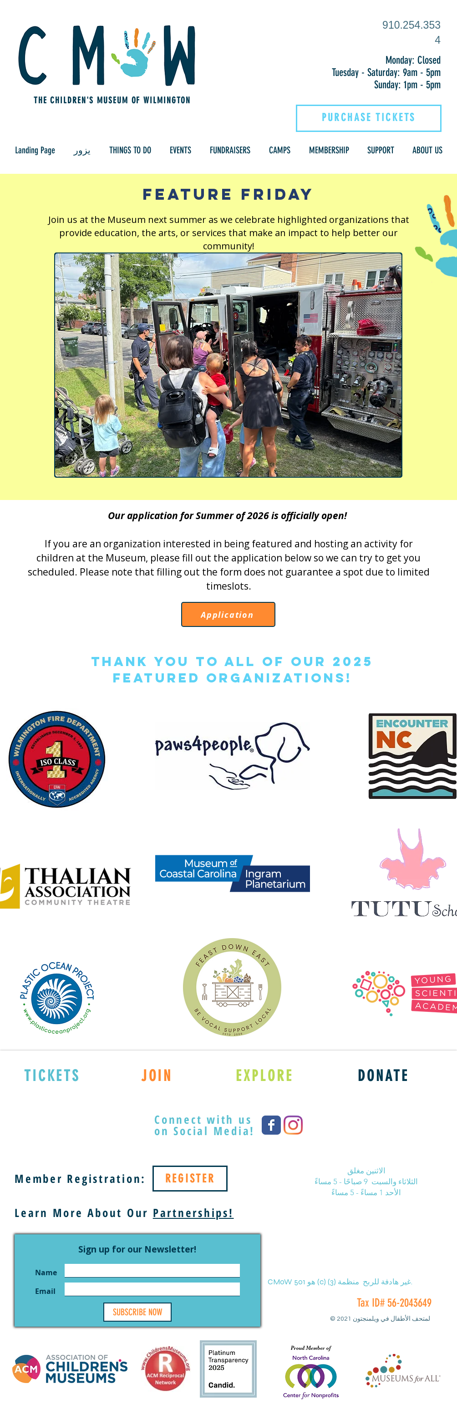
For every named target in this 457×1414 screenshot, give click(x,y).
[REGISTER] (190, 1179)
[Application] (228, 614)
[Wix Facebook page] (271, 1125)
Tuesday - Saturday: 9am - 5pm (386, 72)
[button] (82, 150)
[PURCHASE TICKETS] (368, 117)
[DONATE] (383, 1075)
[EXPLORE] (264, 1075)
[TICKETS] (52, 1075)
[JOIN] (156, 1075)
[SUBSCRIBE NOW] (137, 1312)
